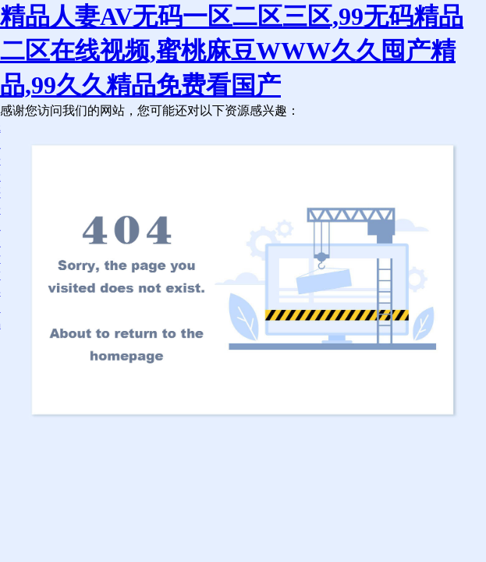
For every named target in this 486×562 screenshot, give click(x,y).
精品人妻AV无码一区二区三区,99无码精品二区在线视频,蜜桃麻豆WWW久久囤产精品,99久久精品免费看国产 (231, 50)
